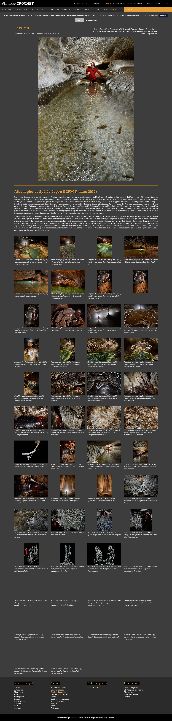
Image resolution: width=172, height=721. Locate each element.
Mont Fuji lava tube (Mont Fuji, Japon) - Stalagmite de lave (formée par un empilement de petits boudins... (65, 602)
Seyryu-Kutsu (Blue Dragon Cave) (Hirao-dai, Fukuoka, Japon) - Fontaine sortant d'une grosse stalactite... (30, 500)
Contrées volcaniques (60, 699)
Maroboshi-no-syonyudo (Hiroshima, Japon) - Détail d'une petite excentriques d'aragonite (30, 465)
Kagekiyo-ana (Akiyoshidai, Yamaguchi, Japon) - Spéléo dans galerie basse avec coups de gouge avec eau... (31, 432)
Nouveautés (97, 3)
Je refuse (79, 20)
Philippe (18, 3)
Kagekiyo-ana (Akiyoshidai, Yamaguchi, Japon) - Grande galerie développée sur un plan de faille (139, 398)
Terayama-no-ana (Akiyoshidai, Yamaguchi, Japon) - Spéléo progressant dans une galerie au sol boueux (67, 466)
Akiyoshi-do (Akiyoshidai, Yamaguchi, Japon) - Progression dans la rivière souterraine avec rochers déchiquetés (31, 262)
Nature (54, 703)
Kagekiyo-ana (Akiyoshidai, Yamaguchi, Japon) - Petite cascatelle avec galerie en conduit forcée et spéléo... (29, 398)
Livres (129, 3)
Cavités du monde (22, 34)
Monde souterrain (58, 687)
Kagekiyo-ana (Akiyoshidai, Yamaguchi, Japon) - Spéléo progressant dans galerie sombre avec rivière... (102, 398)
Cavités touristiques (59, 694)
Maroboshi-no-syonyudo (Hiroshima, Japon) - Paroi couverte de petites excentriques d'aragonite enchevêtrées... (104, 432)
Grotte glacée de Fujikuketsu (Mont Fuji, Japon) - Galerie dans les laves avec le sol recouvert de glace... (139, 602)
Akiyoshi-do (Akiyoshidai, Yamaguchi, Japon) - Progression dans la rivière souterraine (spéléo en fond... (67, 262)
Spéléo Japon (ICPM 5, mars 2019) (45, 34)
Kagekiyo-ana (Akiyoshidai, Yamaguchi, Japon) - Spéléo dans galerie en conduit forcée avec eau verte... (65, 364)
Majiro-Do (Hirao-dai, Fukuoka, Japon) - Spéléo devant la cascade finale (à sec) (65, 499)
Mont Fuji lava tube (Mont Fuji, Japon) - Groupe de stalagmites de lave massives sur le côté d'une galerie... (140, 534)
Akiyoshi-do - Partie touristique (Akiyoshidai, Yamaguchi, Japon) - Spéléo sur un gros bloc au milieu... (30, 364)
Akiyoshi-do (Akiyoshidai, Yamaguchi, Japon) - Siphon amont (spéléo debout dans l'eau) (140, 261)
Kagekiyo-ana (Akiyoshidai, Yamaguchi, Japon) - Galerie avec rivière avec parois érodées (65, 398)
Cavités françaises (58, 690)
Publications (139, 3)
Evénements (92, 687)
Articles (150, 3)
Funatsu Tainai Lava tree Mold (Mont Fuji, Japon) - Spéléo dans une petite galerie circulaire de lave (66, 671)
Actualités (86, 3)
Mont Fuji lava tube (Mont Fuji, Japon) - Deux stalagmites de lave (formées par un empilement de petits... (67, 568)
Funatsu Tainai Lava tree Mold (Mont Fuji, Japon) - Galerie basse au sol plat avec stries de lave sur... (140, 637)
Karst (53, 706)
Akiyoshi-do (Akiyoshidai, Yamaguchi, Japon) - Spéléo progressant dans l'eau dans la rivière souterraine (104, 262)
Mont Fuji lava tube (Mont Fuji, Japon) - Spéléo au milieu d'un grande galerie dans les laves (140, 500)
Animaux (55, 708)
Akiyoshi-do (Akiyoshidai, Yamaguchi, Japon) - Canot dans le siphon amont (31, 295)
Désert (53, 697)
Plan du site (129, 692)
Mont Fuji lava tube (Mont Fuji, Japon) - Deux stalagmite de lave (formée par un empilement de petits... (104, 602)
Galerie (108, 3)
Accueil (77, 3)
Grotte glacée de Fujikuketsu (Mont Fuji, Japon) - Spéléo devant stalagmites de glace (67, 636)
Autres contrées (57, 701)
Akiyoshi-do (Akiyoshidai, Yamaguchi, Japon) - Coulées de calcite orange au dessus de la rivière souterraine (67, 296)
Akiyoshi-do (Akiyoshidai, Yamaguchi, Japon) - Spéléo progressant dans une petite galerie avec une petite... (104, 296)
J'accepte (163, 16)
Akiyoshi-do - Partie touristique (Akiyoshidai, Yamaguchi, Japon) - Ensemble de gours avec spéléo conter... (140, 330)
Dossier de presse (131, 687)
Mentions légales (131, 694)
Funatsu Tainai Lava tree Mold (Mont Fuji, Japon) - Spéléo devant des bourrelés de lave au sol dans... (30, 671)
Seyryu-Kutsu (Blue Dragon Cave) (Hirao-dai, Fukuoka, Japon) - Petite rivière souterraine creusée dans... (103, 466)
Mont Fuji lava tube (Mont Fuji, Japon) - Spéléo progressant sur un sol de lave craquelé (104, 533)
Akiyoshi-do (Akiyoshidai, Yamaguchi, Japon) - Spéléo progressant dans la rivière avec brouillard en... (104, 330)
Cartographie (118, 3)
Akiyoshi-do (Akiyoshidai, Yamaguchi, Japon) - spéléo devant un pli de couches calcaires (67, 329)
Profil (158, 3)
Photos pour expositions (134, 690)
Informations (91, 20)
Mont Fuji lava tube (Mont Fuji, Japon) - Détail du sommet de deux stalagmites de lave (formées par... (104, 568)
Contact (166, 3)
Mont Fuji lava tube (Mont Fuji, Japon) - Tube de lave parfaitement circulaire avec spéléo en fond (30, 534)
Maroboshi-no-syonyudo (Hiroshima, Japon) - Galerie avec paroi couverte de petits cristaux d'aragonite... (67, 432)
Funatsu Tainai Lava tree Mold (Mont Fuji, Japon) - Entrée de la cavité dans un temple (103, 636)
